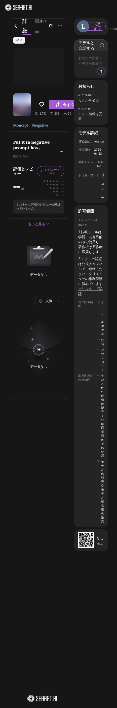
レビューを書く (50, 171)
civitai (82, 225)
